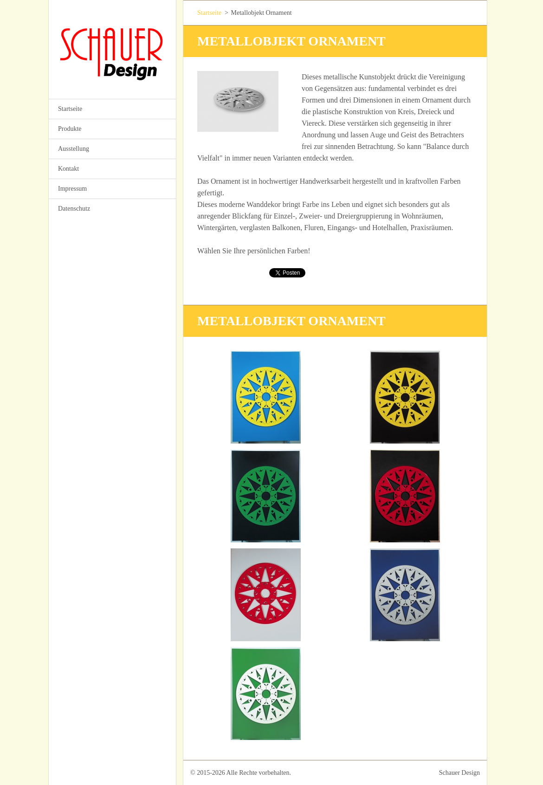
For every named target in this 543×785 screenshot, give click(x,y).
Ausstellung (73, 148)
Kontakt (68, 168)
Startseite (70, 108)
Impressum (72, 188)
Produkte (70, 128)
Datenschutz (74, 208)
